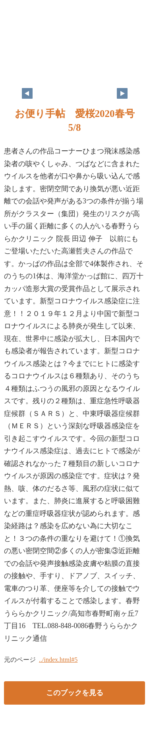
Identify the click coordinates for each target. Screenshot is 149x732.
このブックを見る (74, 693)
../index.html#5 (58, 659)
